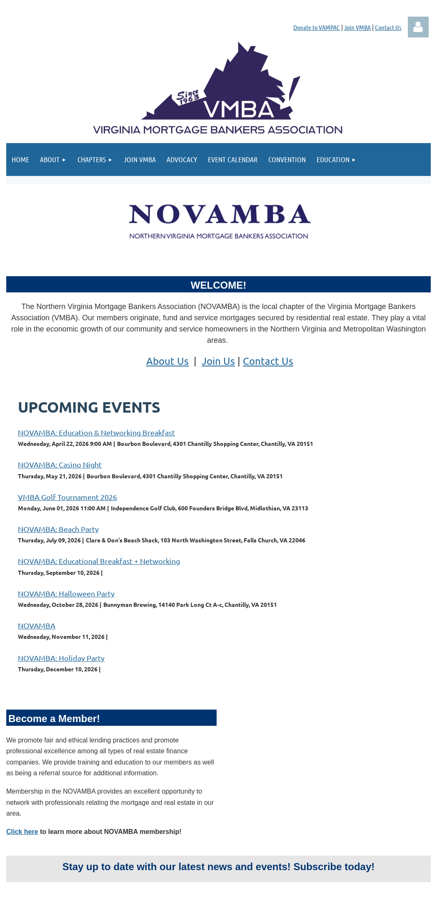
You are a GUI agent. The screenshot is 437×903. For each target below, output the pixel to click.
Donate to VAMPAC (316, 27)
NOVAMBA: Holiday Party (61, 657)
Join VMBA (357, 27)
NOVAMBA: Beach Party (58, 528)
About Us (167, 361)
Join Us (218, 361)
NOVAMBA (36, 625)
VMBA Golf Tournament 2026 (67, 496)
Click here (22, 831)
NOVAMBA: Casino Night (60, 464)
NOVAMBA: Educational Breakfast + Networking (99, 561)
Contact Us (388, 27)
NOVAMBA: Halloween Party (66, 593)
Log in (418, 27)
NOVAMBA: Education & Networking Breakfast (96, 432)
